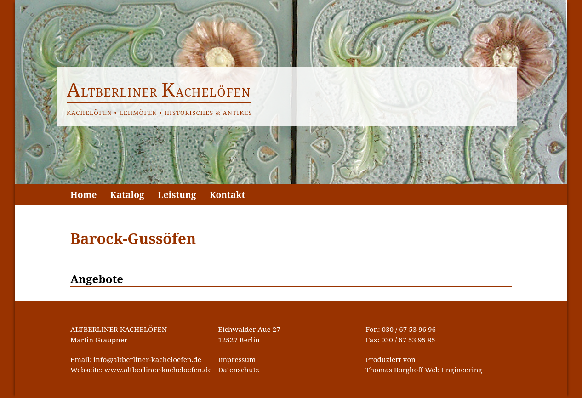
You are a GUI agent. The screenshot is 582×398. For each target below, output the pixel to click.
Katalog (127, 194)
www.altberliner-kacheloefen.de (158, 369)
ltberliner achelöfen (159, 92)
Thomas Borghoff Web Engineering (423, 369)
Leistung (177, 194)
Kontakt (227, 194)
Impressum (237, 359)
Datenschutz (238, 369)
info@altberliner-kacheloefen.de (147, 359)
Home (83, 194)
